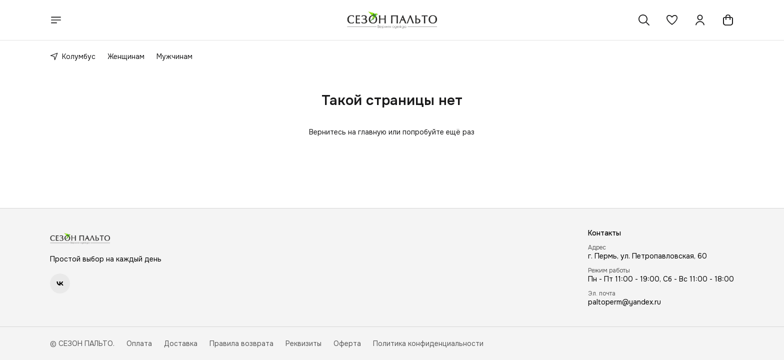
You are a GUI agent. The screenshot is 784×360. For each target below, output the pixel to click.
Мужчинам (174, 56)
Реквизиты (304, 343)
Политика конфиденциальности (428, 343)
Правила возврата (242, 343)
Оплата (139, 343)
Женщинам (126, 56)
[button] (672, 20)
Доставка (181, 343)
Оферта (347, 343)
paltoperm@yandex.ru (624, 302)
